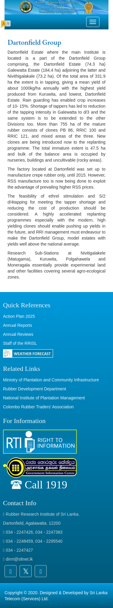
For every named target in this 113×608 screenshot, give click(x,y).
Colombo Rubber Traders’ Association (38, 406)
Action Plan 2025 (19, 316)
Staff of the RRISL (20, 343)
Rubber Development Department (34, 388)
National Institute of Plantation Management (44, 397)
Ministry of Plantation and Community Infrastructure (51, 379)
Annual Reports (17, 325)
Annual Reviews (18, 334)
